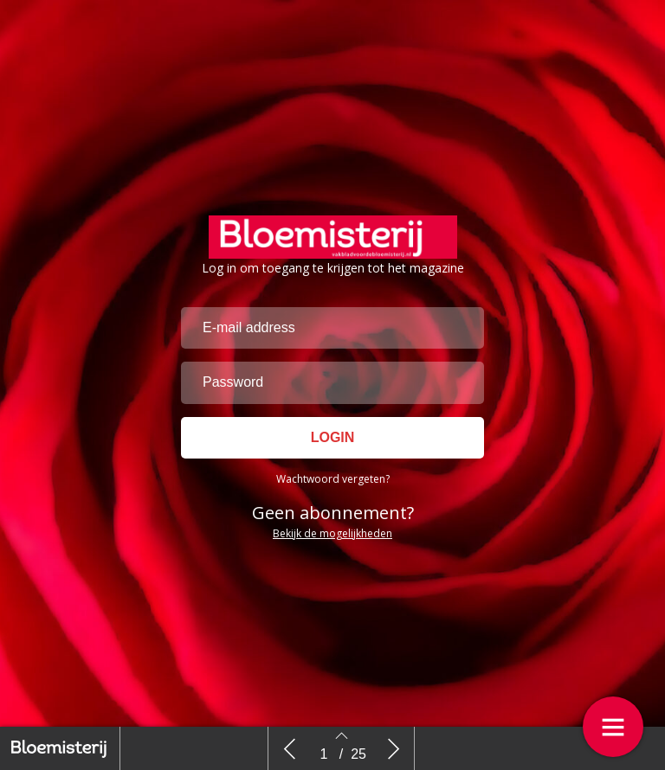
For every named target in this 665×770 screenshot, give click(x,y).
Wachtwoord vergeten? (333, 479)
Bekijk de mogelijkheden (332, 533)
